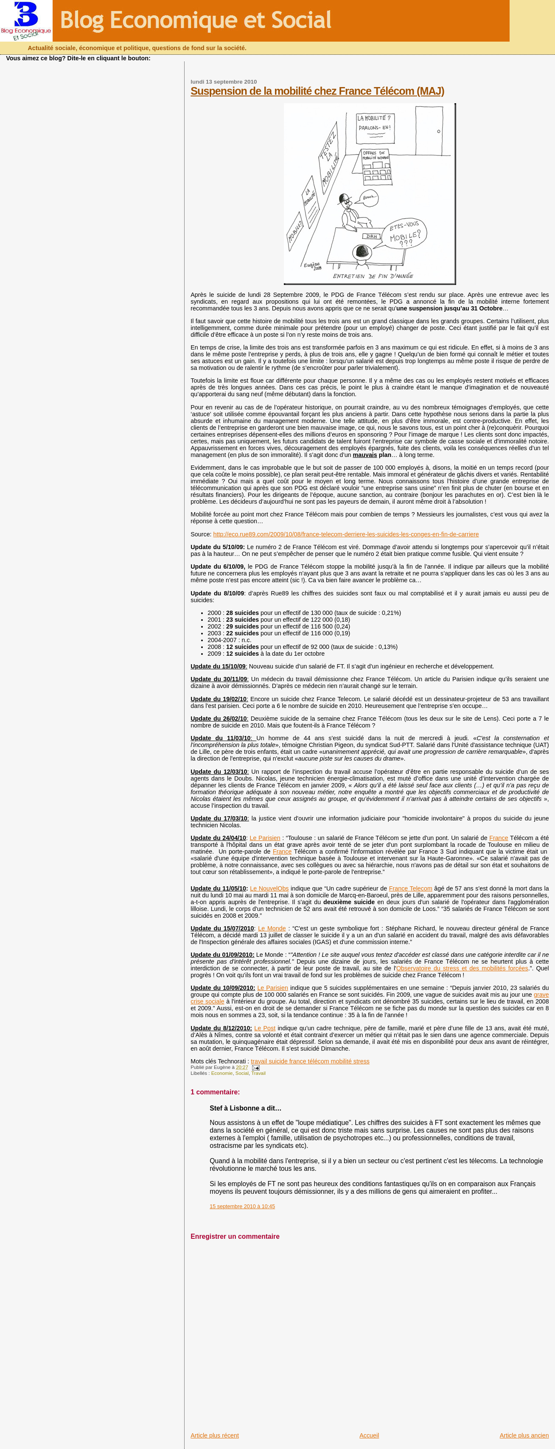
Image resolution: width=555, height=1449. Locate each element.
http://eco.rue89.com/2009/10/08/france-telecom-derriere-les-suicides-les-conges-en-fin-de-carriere (346, 534)
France (498, 837)
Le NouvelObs (269, 888)
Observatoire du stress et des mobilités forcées (462, 968)
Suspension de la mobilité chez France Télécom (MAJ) (317, 91)
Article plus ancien (524, 1435)
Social (242, 1073)
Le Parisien (265, 837)
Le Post (264, 1028)
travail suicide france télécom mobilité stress (310, 1061)
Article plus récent (215, 1435)
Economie (222, 1073)
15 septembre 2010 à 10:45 (242, 1206)
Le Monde (272, 928)
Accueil (369, 1435)
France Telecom (410, 888)
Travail (258, 1073)
